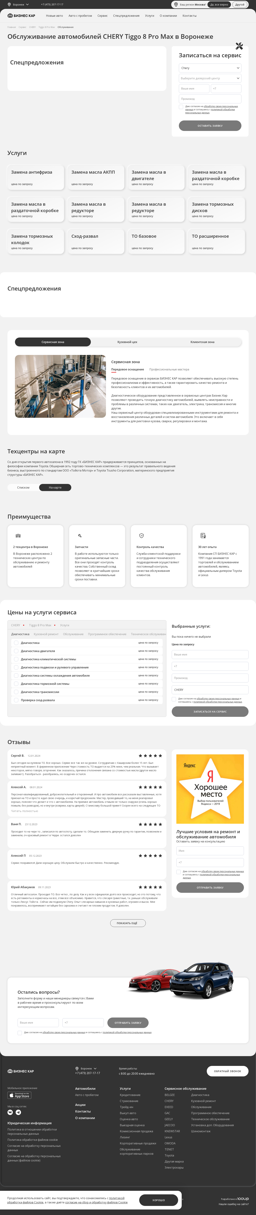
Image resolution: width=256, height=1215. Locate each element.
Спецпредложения (126, 16)
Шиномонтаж (200, 1131)
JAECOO (170, 1125)
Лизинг (125, 1137)
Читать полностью (24, 811)
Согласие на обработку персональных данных (34, 1148)
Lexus (168, 1137)
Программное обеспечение (210, 1113)
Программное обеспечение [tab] (107, 634)
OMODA (170, 1143)
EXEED (169, 1107)
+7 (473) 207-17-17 (52, 4)
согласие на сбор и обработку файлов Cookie (96, 1202)
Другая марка (174, 1161)
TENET (169, 1149)
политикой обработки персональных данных (217, 701)
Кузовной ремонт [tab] (46, 634)
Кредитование (130, 1095)
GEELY (169, 1119)
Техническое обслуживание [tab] (150, 634)
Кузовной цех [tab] (127, 342)
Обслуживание (201, 1107)
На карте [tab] (55, 487)
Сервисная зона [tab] (53, 342)
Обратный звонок (227, 1071)
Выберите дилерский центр (200, 78)
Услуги (149, 16)
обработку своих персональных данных (218, 698)
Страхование (129, 1101)
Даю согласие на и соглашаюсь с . (211, 109)
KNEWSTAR (172, 1131)
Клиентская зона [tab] (202, 342)
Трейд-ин (126, 1107)
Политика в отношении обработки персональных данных (32, 1131)
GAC (167, 1113)
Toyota (169, 1155)
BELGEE (170, 1095)
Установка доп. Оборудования (212, 1125)
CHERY (169, 1101)
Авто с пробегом (80, 16)
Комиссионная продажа (136, 1131)
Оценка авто (129, 1119)
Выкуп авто (128, 1113)
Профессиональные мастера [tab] (169, 369)
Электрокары (174, 1167)
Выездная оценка (132, 1125)
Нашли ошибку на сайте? (234, 1204)
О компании (168, 16)
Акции (80, 1105)
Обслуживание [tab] (73, 634)
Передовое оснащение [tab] (127, 369)
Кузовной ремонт (203, 1101)
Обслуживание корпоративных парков (136, 1151)
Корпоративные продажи (138, 1143)
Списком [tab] (23, 487)
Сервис (103, 16)
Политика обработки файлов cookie (32, 1140)
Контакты (189, 16)
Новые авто (54, 16)
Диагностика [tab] (20, 634)
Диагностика (200, 1095)
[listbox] (210, 68)
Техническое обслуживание (210, 1119)
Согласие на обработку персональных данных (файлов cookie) (34, 1158)
